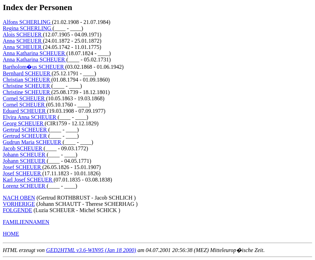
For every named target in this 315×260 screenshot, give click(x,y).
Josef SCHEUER (22, 167)
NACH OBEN (19, 198)
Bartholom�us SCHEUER (34, 67)
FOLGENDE (17, 210)
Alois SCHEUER (23, 34)
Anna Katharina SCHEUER (34, 53)
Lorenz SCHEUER (25, 186)
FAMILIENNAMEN (26, 222)
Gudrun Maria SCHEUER (33, 142)
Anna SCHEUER (23, 41)
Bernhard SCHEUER (27, 73)
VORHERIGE (19, 204)
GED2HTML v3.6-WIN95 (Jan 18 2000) (91, 250)
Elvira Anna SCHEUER (30, 117)
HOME (11, 234)
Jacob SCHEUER (23, 148)
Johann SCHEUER (25, 155)
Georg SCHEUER (24, 123)
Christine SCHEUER (27, 86)
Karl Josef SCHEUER (28, 180)
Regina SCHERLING (27, 28)
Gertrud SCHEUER (25, 130)
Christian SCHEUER (27, 80)
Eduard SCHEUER (25, 111)
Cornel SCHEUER (24, 98)
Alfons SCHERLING (27, 22)
